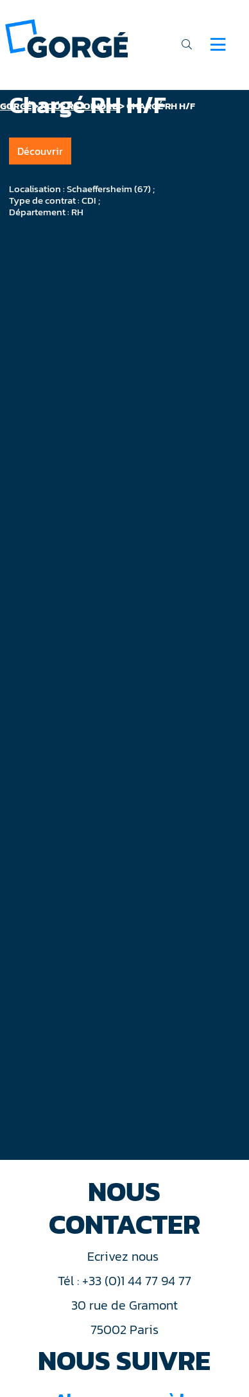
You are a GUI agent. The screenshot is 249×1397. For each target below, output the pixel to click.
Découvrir (40, 151)
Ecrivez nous (124, 1256)
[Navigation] (218, 44)
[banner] (66, 37)
